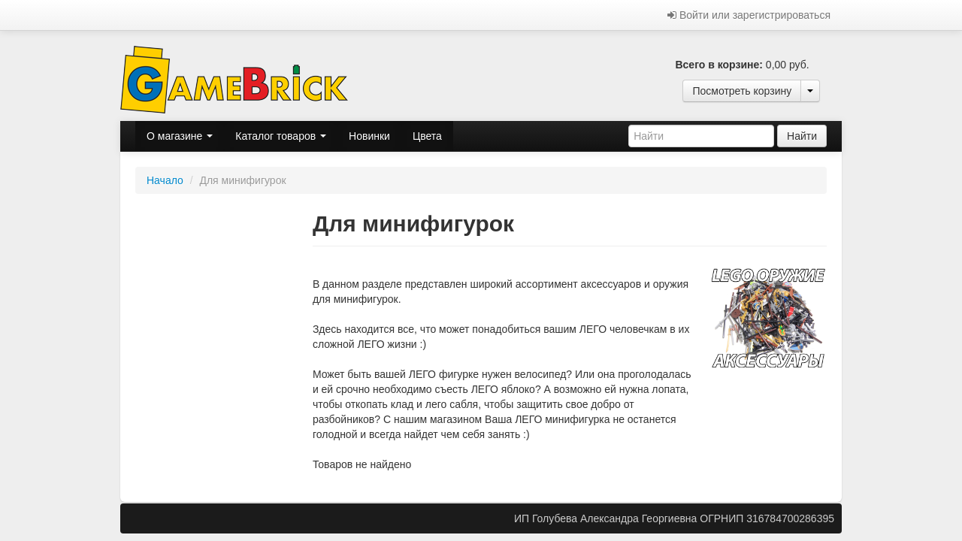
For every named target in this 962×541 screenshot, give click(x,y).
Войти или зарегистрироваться (748, 15)
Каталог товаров (280, 136)
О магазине (180, 136)
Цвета (427, 136)
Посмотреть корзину (741, 91)
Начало (165, 180)
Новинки (369, 136)
